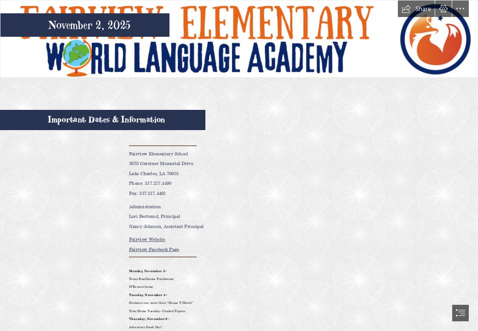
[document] (239, 165)
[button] (416, 8)
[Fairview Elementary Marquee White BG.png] (239, 39)
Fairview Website (147, 239)
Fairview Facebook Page (154, 249)
